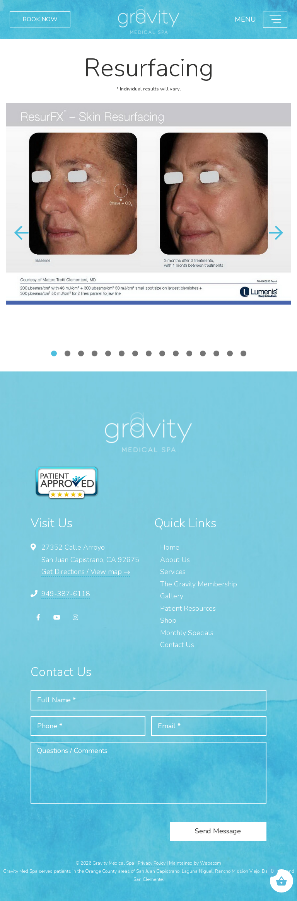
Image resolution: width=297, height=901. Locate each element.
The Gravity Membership (198, 584)
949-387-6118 (65, 593)
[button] (275, 232)
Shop (168, 620)
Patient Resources (188, 608)
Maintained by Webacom (195, 863)
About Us (175, 559)
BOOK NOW (40, 19)
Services (173, 571)
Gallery (171, 596)
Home (169, 547)
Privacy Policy (152, 863)
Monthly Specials (186, 632)
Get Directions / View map (85, 571)
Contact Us (177, 644)
